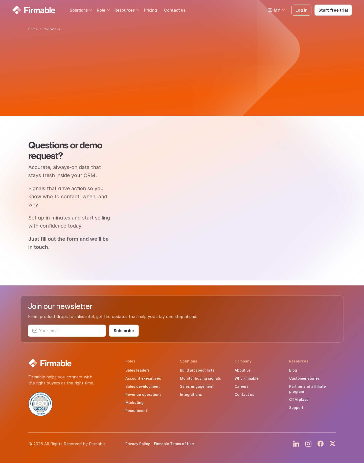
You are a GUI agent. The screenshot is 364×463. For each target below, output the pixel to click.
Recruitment (136, 410)
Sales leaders (137, 370)
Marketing (134, 402)
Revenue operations (143, 394)
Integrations (191, 394)
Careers (241, 386)
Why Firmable (247, 378)
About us (243, 370)
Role (101, 10)
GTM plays (298, 399)
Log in (301, 10)
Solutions (79, 10)
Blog (293, 370)
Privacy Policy (137, 444)
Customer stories (304, 378)
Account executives (143, 378)
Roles (130, 361)
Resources (125, 10)
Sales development (142, 386)
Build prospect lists (197, 370)
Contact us (174, 10)
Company (243, 361)
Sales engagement (197, 386)
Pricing (150, 10)
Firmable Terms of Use (174, 444)
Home (32, 29)
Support (296, 407)
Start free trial (333, 10)
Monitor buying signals (200, 378)
